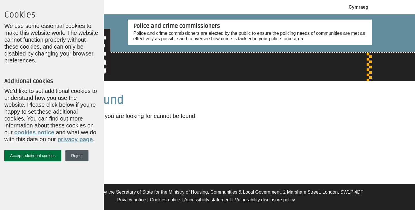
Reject (77, 155)
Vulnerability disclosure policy (265, 199)
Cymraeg (358, 7)
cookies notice (34, 132)
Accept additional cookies (33, 155)
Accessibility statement (207, 199)
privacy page (75, 139)
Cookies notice (165, 199)
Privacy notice (131, 199)
